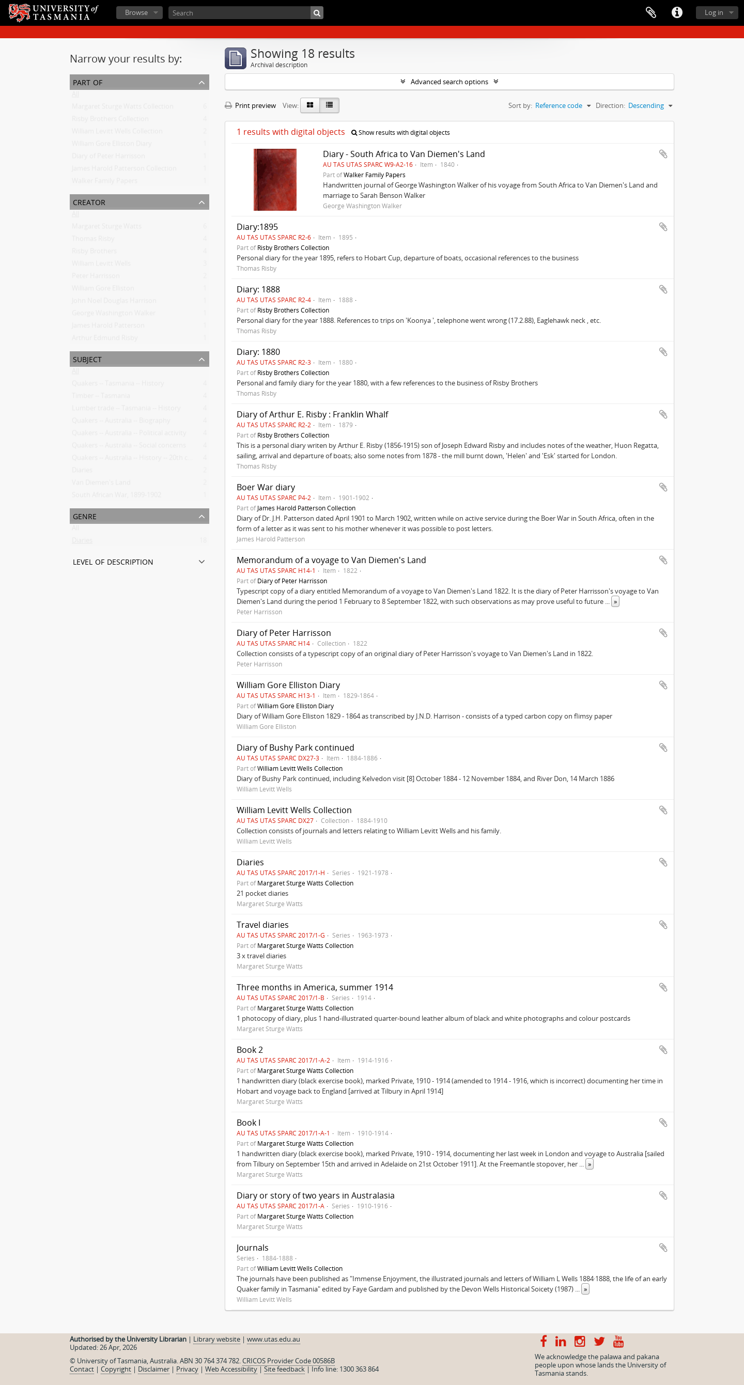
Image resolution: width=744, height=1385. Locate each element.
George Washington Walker (114, 315)
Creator (89, 201)
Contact (82, 1369)
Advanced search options (449, 81)
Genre (85, 515)
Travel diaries (263, 924)
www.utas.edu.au (273, 1339)
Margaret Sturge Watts (107, 228)
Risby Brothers (94, 253)
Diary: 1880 (258, 351)
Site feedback (284, 1369)
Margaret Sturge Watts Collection (123, 108)
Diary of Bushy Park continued (295, 747)
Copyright (116, 1369)
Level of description (113, 561)
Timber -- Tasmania (101, 397)
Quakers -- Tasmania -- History (118, 385)
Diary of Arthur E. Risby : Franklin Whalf (312, 414)
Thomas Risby (93, 240)
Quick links (677, 13)
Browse (136, 12)
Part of (87, 81)
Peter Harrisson (96, 278)
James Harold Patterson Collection (124, 170)
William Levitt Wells (101, 265)
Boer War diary (266, 487)
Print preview (250, 105)
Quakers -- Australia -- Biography (121, 422)
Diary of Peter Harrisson (108, 158)
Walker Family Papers (104, 183)
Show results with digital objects (400, 132)
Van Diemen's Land (101, 484)
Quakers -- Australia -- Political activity (129, 435)
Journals (253, 1247)
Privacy (187, 1369)
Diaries (82, 472)
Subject (87, 358)
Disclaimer (153, 1369)
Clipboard (651, 13)
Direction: (610, 105)
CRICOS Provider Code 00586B (288, 1360)
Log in (714, 12)
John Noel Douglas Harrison (114, 302)
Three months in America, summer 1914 (315, 987)
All (75, 96)
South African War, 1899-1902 (116, 497)
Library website (216, 1339)
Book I (248, 1122)
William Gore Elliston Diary (112, 145)
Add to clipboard (663, 154)
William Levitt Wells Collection (117, 133)
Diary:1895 (257, 226)
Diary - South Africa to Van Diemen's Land (404, 154)
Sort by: (520, 105)
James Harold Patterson (108, 327)
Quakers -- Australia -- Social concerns (129, 447)
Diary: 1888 (258, 289)
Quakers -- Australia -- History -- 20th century (140, 459)
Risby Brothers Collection (110, 121)
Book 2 (250, 1049)
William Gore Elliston (103, 290)
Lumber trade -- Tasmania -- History (126, 410)
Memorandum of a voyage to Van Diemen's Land (331, 560)
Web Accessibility (231, 1369)
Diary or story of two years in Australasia (316, 1195)
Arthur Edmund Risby (105, 340)
